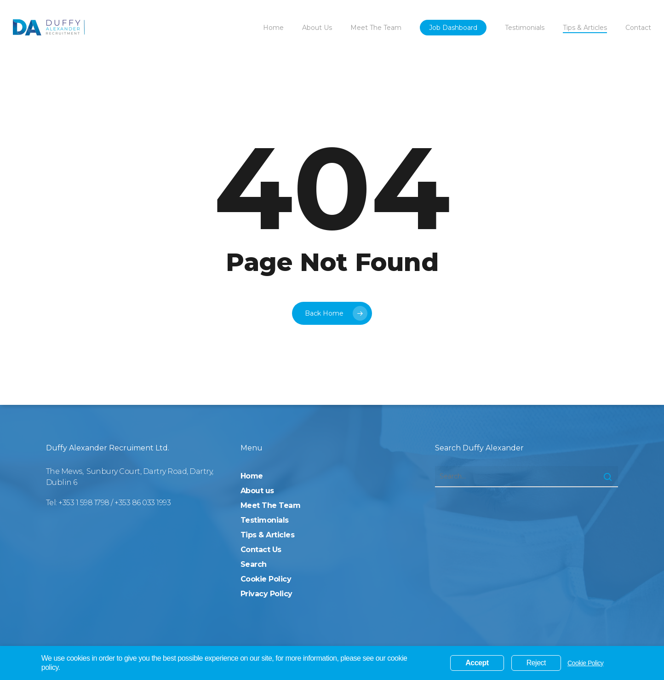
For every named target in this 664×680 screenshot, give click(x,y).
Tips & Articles (267, 534)
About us (257, 490)
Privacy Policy (266, 593)
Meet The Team (270, 505)
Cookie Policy (266, 579)
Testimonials (264, 520)
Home (251, 476)
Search (253, 564)
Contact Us (260, 549)
